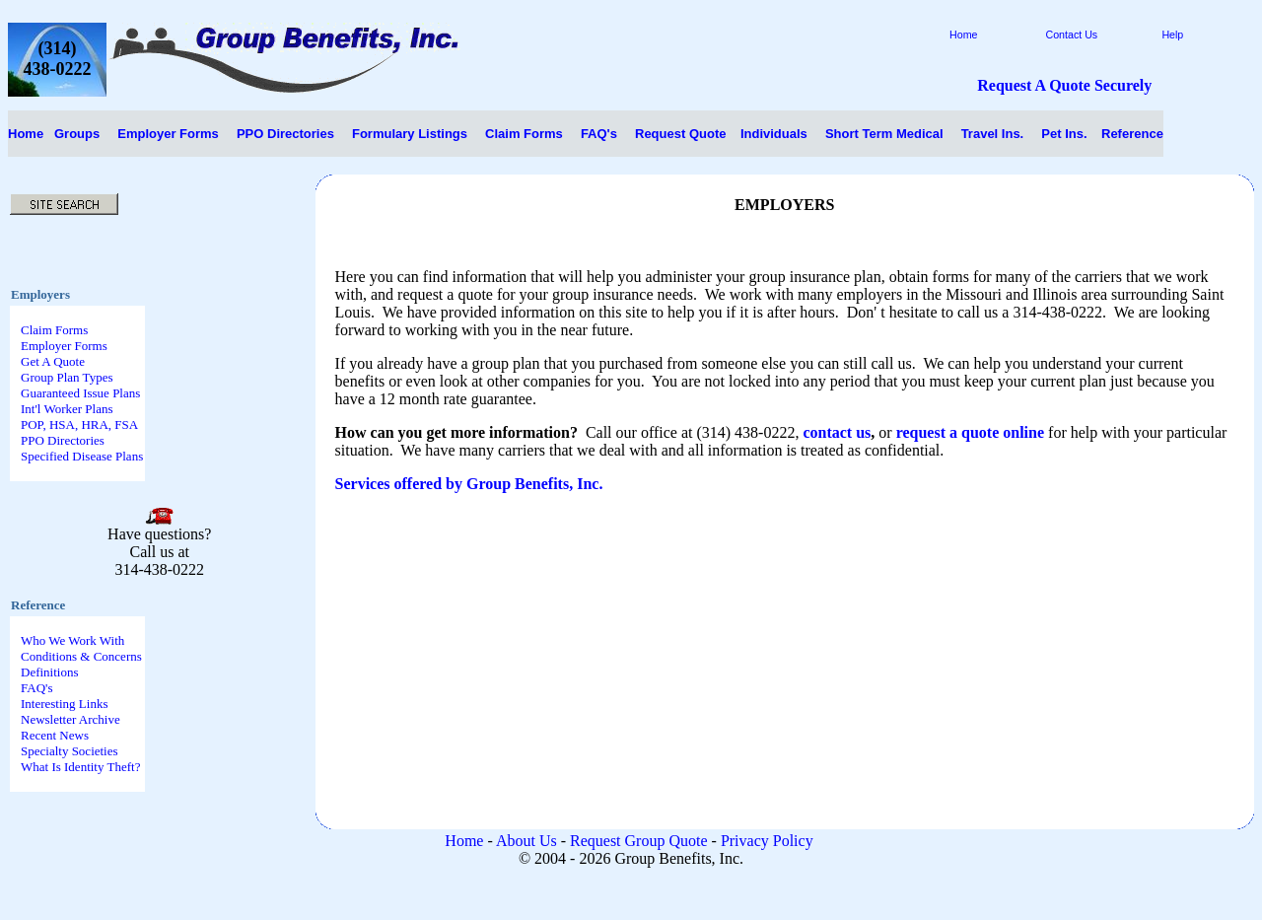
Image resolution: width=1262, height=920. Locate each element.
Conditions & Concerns (81, 656)
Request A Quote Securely (1064, 85)
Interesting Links (64, 703)
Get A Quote (53, 361)
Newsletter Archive (70, 719)
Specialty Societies (69, 750)
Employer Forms (64, 345)
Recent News (55, 735)
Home (25, 133)
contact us (837, 432)
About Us (526, 840)
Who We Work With (72, 640)
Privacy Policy (767, 840)
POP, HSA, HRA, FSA (79, 424)
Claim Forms (54, 329)
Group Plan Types (66, 377)
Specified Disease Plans (82, 456)
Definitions (50, 672)
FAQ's (36, 687)
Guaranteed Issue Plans (80, 393)
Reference (1132, 133)
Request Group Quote (639, 840)
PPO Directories (63, 440)
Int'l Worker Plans (67, 408)
